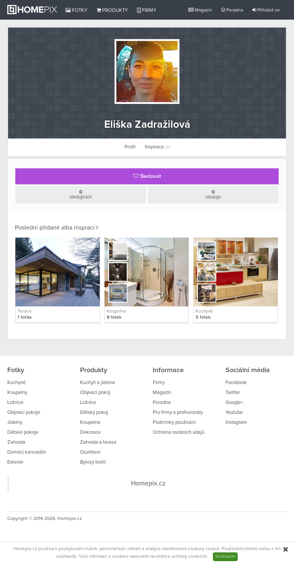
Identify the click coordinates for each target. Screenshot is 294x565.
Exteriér (15, 462)
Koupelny (17, 392)
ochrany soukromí (189, 556)
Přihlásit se (266, 10)
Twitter (232, 392)
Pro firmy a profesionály (178, 412)
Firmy (146, 10)
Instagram (236, 422)
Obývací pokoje (23, 412)
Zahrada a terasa (98, 442)
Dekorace (90, 432)
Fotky (76, 10)
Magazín (200, 10)
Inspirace (157, 147)
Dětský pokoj (94, 412)
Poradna (232, 10)
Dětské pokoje (22, 432)
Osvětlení (90, 452)
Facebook (236, 382)
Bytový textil (93, 462)
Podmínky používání (174, 422)
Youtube (234, 412)
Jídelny (14, 422)
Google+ (234, 402)
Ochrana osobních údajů (178, 432)
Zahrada (16, 442)
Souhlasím (225, 556)
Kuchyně (16, 382)
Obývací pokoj (95, 392)
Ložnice (15, 402)
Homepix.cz (148, 483)
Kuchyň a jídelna (97, 382)
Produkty (112, 10)
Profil (130, 147)
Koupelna (90, 422)
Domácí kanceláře (26, 452)
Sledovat (147, 176)
